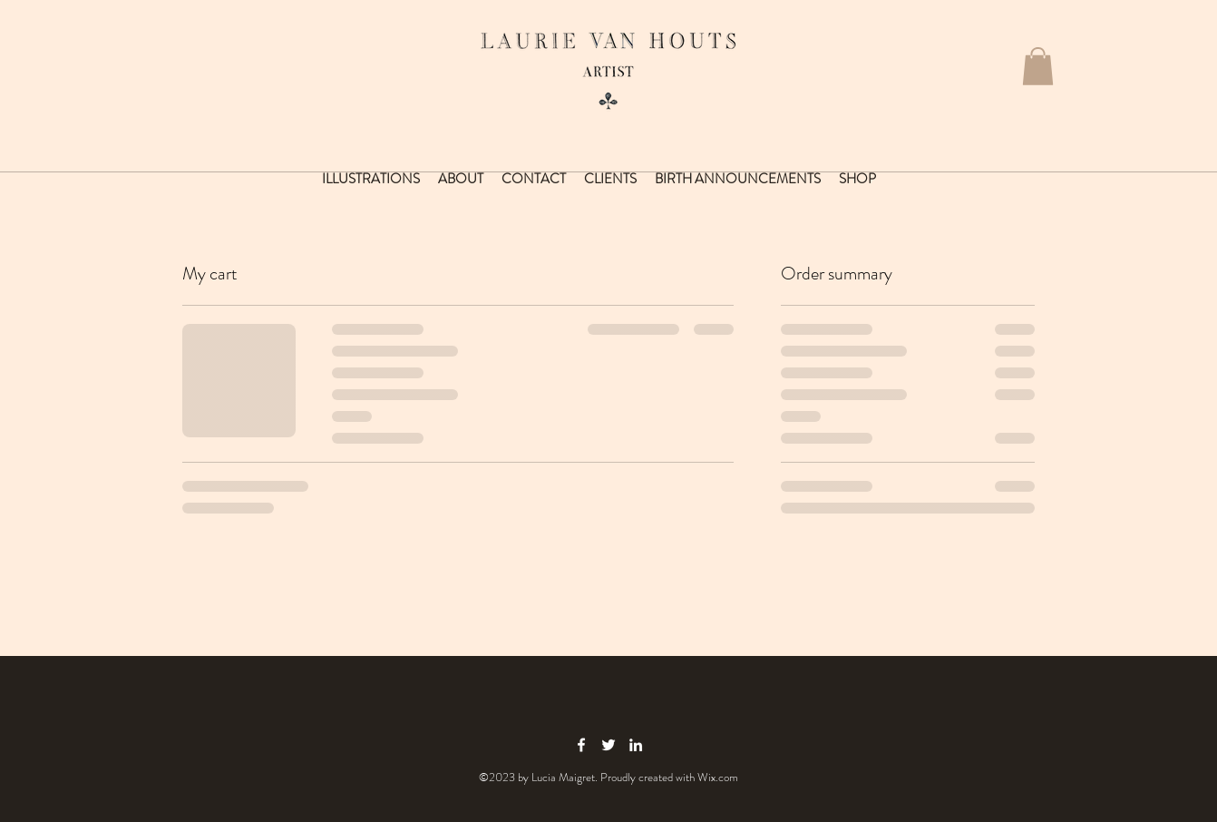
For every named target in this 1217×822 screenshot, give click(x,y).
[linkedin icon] (636, 745)
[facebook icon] (581, 745)
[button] (1038, 66)
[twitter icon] (608, 745)
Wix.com (717, 777)
